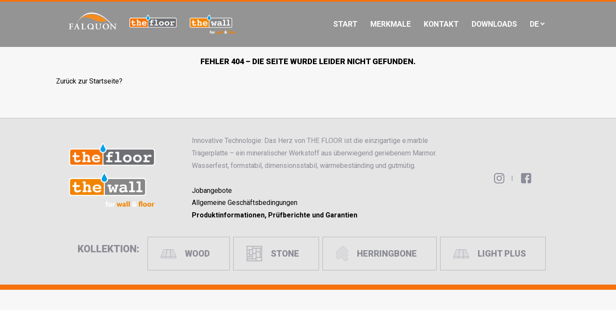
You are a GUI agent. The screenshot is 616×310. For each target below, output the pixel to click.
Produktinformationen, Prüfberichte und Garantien (274, 215)
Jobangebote (212, 190)
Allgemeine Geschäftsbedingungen (244, 202)
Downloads (494, 24)
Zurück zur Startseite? (89, 81)
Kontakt (441, 24)
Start (345, 24)
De (534, 24)
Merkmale (390, 24)
